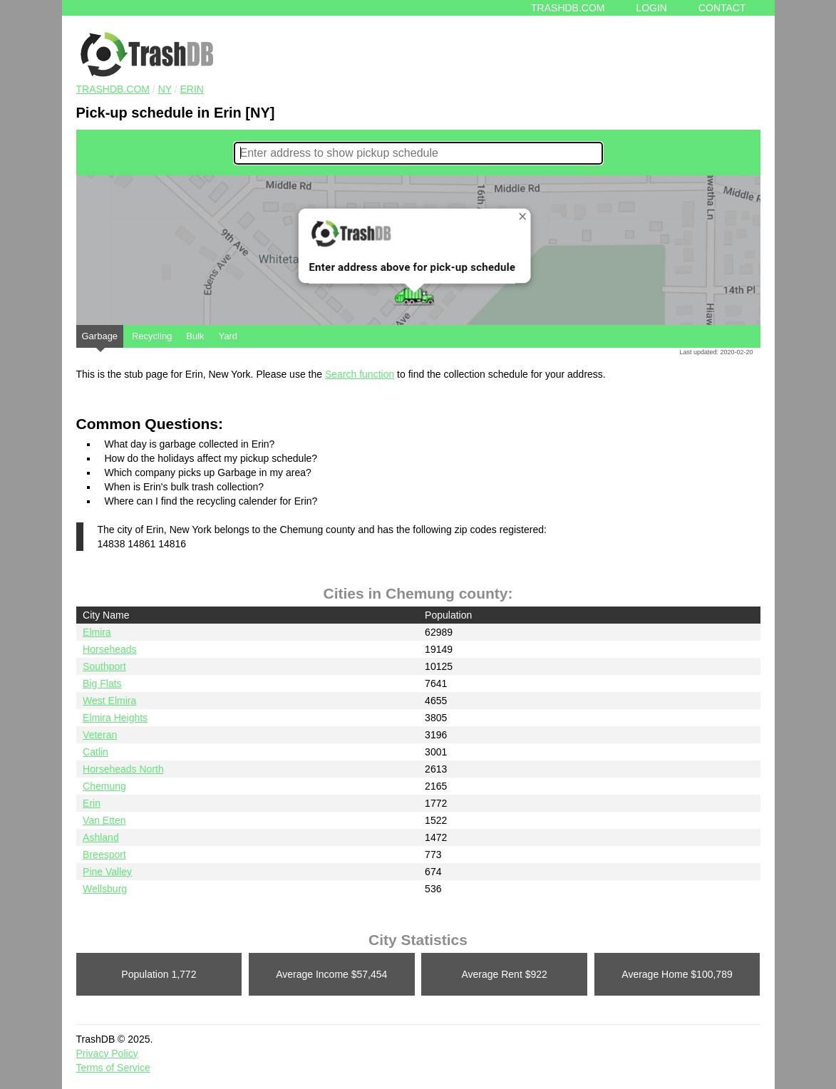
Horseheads (110, 649)
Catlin (95, 752)
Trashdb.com (567, 8)
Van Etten (104, 820)
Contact (722, 8)
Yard (227, 336)
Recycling (152, 336)
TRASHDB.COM (113, 89)
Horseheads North (123, 769)
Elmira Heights (115, 717)
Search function (359, 374)
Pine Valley (107, 871)
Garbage (100, 339)
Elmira (97, 632)
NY (165, 89)
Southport (104, 666)
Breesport (104, 854)
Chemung (104, 786)
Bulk (195, 336)
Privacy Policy (107, 1053)
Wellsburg (105, 888)
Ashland (101, 837)
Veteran (100, 734)
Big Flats (102, 683)
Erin (192, 89)
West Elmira (109, 700)
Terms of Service (113, 1067)
